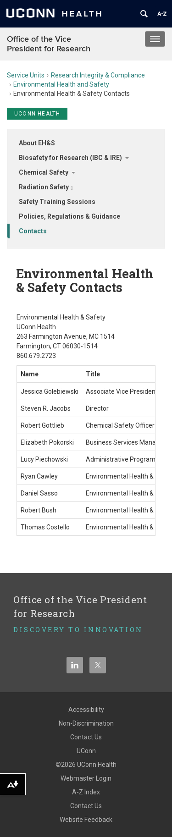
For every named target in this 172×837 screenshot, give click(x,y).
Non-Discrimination (86, 723)
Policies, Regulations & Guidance (69, 216)
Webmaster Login (86, 778)
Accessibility (86, 709)
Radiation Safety (46, 187)
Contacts (33, 231)
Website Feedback (86, 819)
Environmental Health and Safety (61, 84)
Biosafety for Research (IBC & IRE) (70, 157)
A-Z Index (86, 792)
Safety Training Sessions (57, 201)
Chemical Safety (43, 172)
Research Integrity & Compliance (98, 75)
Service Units (25, 75)
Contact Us (86, 737)
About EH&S (37, 143)
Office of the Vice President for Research (48, 44)
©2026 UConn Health (86, 764)
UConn (86, 750)
